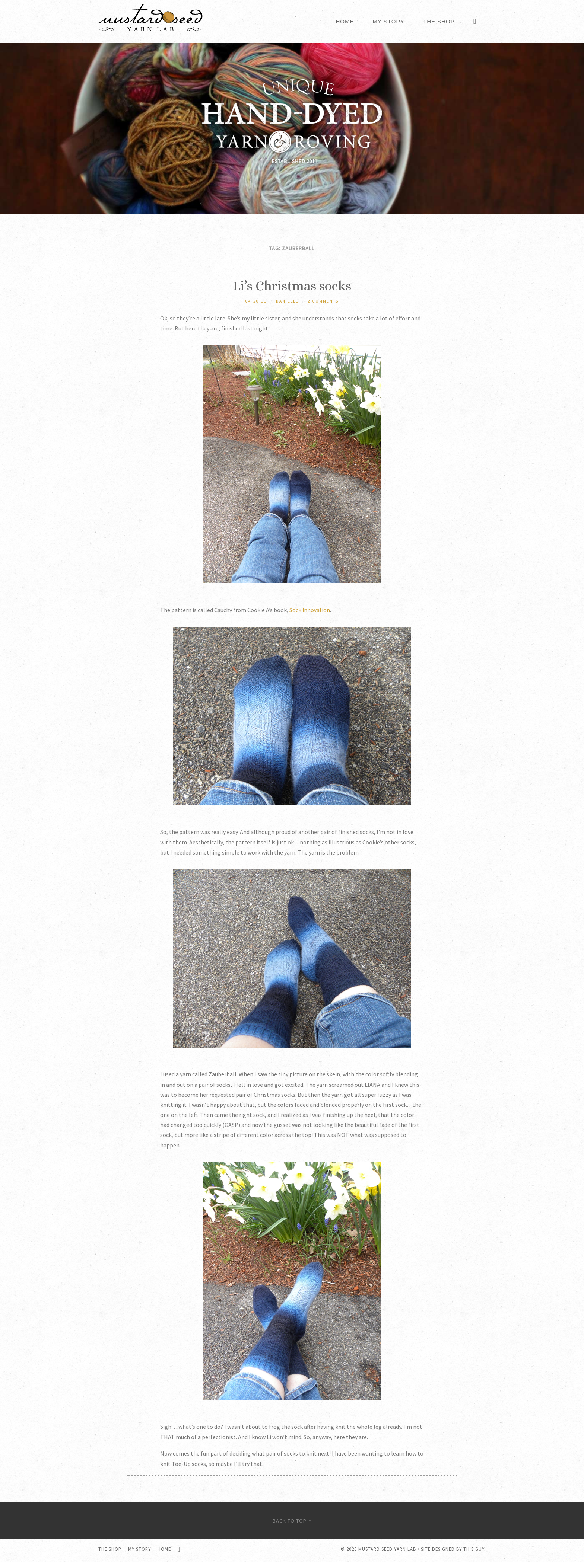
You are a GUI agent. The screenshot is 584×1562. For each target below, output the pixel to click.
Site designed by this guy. (453, 1552)
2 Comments (323, 301)
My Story (388, 21)
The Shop (439, 21)
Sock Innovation (310, 610)
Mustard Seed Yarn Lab (387, 1552)
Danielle (287, 301)
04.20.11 (256, 301)
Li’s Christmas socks (292, 285)
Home (345, 21)
